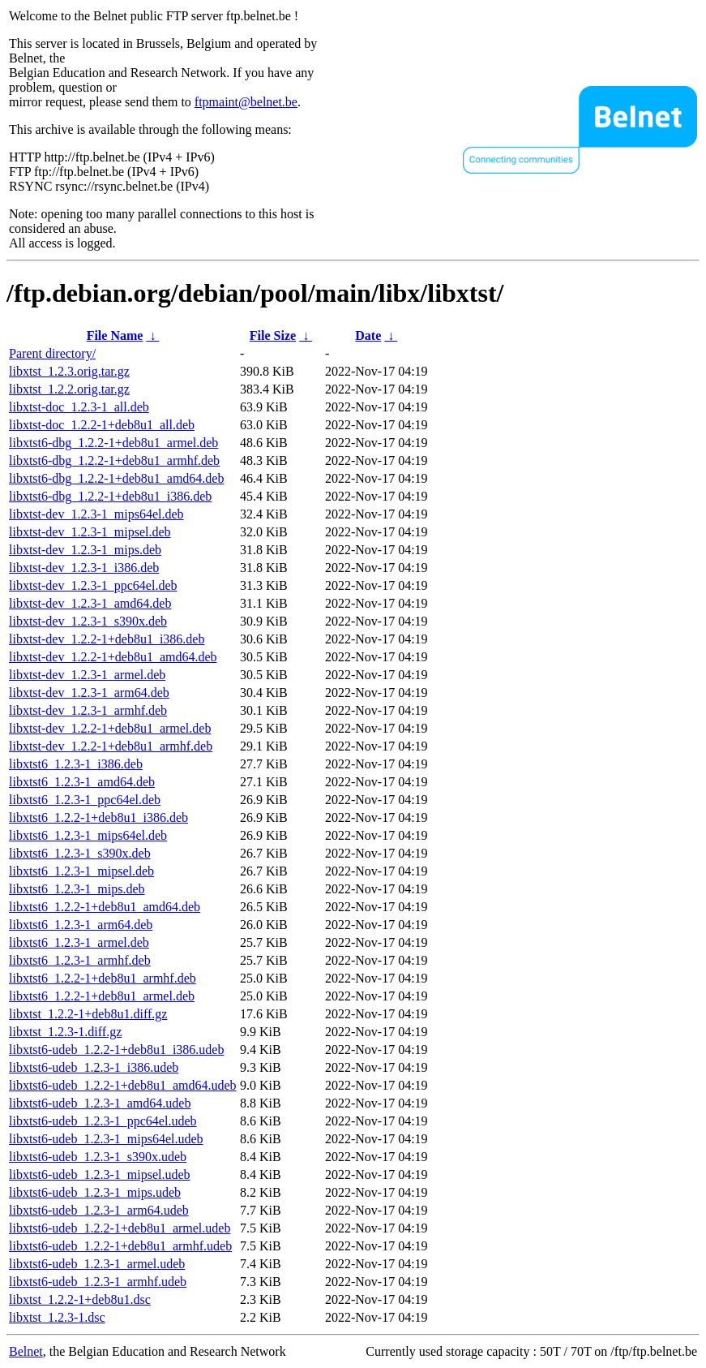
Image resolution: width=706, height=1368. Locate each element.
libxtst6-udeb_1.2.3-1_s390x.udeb (97, 1157)
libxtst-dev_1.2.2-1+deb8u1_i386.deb (106, 639)
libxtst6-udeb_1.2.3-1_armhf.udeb (97, 1281)
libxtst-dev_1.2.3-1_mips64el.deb (96, 514)
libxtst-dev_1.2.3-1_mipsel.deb (90, 532)
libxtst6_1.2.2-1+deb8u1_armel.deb (102, 996)
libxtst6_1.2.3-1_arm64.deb (80, 924)
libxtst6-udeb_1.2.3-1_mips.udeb (95, 1192)
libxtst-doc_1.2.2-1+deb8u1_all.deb (102, 425)
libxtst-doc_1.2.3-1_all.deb (79, 407)
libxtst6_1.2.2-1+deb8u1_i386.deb (98, 817)
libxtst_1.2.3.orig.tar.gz (69, 371)
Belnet (26, 1351)
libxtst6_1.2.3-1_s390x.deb (80, 853)
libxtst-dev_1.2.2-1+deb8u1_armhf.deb (110, 746)
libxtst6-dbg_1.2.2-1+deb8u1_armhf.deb (114, 460)
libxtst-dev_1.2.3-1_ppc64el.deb (93, 585)
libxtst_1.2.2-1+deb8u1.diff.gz (88, 1014)
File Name (115, 335)
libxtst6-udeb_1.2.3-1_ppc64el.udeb (103, 1121)
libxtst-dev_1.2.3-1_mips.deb (85, 550)
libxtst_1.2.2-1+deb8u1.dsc (80, 1299)
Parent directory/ (52, 353)
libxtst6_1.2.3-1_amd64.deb (82, 782)
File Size (273, 335)
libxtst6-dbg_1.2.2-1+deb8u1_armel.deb (113, 443)
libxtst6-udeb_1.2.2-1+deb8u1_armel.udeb (119, 1228)
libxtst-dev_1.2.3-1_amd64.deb (90, 603)
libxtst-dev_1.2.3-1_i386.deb (84, 567)
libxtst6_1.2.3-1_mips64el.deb (88, 835)
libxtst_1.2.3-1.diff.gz (65, 1032)
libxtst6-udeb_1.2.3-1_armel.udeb (97, 1264)
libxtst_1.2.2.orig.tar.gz (69, 389)
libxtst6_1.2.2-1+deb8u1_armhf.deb (102, 978)
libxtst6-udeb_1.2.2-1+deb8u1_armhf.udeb (120, 1246)
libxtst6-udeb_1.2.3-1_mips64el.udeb (106, 1139)
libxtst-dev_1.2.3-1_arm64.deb (89, 692)
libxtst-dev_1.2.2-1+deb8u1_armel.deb (110, 728)
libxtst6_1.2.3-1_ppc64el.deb (84, 800)
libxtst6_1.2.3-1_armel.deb (79, 942)
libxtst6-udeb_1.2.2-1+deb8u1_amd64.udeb (123, 1085)
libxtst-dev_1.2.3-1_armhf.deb (88, 710)
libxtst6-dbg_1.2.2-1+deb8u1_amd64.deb (116, 478)
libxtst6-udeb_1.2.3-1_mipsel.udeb (99, 1174)
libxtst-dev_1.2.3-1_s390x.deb (88, 621)
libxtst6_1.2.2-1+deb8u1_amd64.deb (104, 907)
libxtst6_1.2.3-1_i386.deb (76, 764)
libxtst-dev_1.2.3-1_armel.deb (87, 675)
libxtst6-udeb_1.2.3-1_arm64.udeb (99, 1210)
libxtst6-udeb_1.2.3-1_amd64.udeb (99, 1103)
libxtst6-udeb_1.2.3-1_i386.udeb (93, 1067)
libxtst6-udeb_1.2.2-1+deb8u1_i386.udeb (116, 1049)
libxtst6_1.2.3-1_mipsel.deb (81, 871)
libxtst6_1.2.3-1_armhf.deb (80, 960)
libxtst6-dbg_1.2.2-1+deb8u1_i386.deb (110, 496)
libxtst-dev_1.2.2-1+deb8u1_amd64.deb (113, 657)
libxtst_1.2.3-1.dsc (57, 1317)
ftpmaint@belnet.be (246, 102)
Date (368, 335)
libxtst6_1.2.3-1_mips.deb (77, 889)
